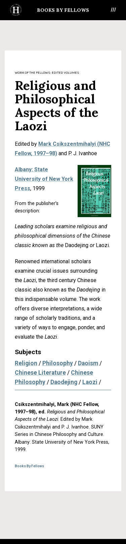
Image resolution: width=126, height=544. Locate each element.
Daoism (88, 363)
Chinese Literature (40, 372)
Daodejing (63, 382)
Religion (26, 363)
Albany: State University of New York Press (44, 179)
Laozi (89, 382)
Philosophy (57, 363)
